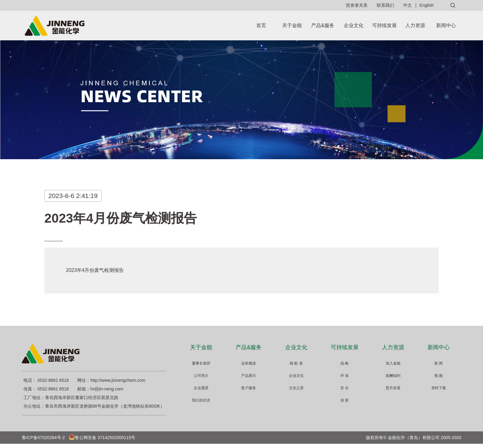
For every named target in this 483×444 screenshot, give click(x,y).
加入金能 (393, 363)
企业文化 (353, 25)
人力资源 (415, 25)
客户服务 (248, 388)
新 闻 (438, 363)
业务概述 (248, 363)
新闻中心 (446, 25)
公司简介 (201, 375)
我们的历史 (201, 400)
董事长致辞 (201, 363)
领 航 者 (296, 363)
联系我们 (385, 5)
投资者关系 (356, 5)
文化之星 (296, 388)
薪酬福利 (393, 375)
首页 (261, 25)
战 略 (344, 363)
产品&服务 (322, 25)
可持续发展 (384, 25)
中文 (407, 5)
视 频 (438, 375)
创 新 (344, 400)
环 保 (344, 375)
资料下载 (438, 388)
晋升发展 (393, 388)
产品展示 (248, 375)
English (427, 5)
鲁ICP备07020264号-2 (43, 437)
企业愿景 (201, 388)
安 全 (344, 388)
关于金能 (292, 25)
